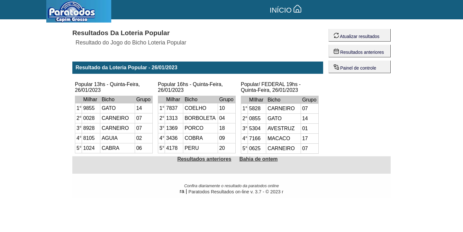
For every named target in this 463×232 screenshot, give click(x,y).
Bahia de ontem (258, 159)
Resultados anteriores (359, 51)
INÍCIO (286, 10)
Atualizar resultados (356, 35)
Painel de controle (355, 67)
